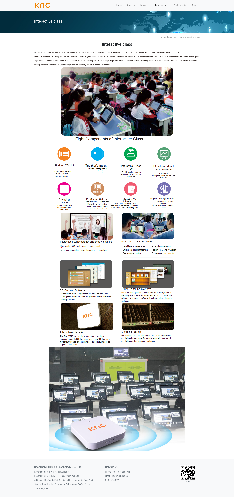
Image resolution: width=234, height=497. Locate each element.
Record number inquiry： (45, 476)
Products (144, 5)
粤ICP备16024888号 (59, 472)
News (194, 5)
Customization (180, 5)
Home (119, 5)
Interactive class (160, 5)
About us (131, 5)
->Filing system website (68, 476)
